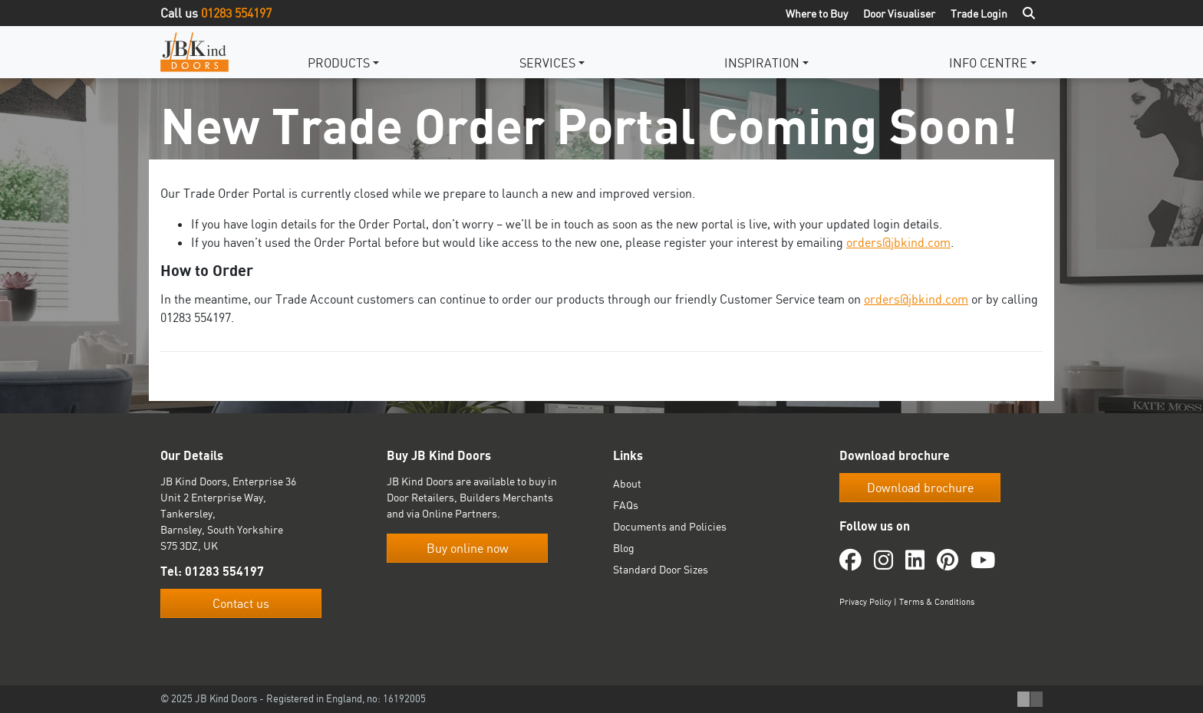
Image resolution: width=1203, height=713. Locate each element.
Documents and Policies (670, 526)
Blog (623, 547)
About (627, 483)
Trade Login (979, 13)
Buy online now (468, 548)
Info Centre (988, 63)
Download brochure (920, 487)
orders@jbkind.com (898, 242)
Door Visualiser (899, 13)
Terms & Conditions (936, 601)
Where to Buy (817, 13)
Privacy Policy (865, 601)
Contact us (241, 603)
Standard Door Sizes (660, 569)
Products (339, 63)
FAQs (625, 504)
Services (547, 63)
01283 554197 (236, 13)
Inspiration (761, 63)
